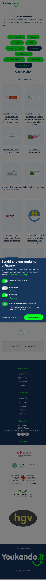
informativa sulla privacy (17, 275)
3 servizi (13, 284)
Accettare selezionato (11, 317)
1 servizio (13, 298)
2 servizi (12, 291)
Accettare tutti (34, 317)
